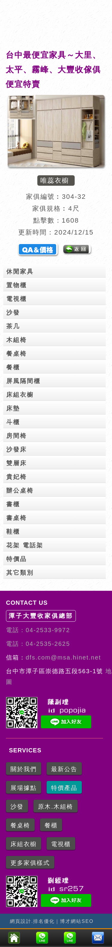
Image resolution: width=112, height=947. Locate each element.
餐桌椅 (56, 352)
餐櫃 (56, 366)
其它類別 (56, 571)
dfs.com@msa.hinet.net (63, 657)
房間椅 (56, 434)
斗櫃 (56, 421)
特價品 (56, 557)
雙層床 (56, 462)
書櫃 (56, 503)
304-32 (74, 196)
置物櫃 (56, 284)
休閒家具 (56, 270)
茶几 (56, 325)
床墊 (56, 407)
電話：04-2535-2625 (38, 643)
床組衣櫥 (56, 393)
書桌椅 (56, 516)
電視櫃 (56, 297)
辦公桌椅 (56, 489)
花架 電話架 (56, 544)
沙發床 (56, 448)
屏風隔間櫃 (56, 380)
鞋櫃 (56, 530)
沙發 (56, 311)
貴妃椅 (56, 475)
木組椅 (56, 338)
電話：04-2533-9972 (38, 630)
